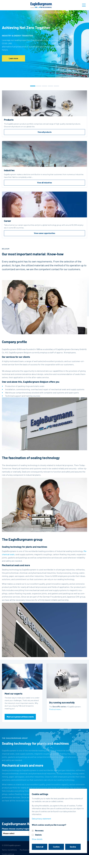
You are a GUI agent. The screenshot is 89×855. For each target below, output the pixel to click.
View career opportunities (44, 233)
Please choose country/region (16, 828)
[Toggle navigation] (84, 5)
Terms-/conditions (9, 850)
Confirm (56, 847)
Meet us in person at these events (20, 717)
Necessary (39, 830)
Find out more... (55, 709)
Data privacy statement (41, 818)
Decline (73, 847)
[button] (33, 86)
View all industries (44, 183)
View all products (44, 132)
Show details (37, 839)
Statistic (38, 835)
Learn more (13, 58)
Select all (39, 847)
